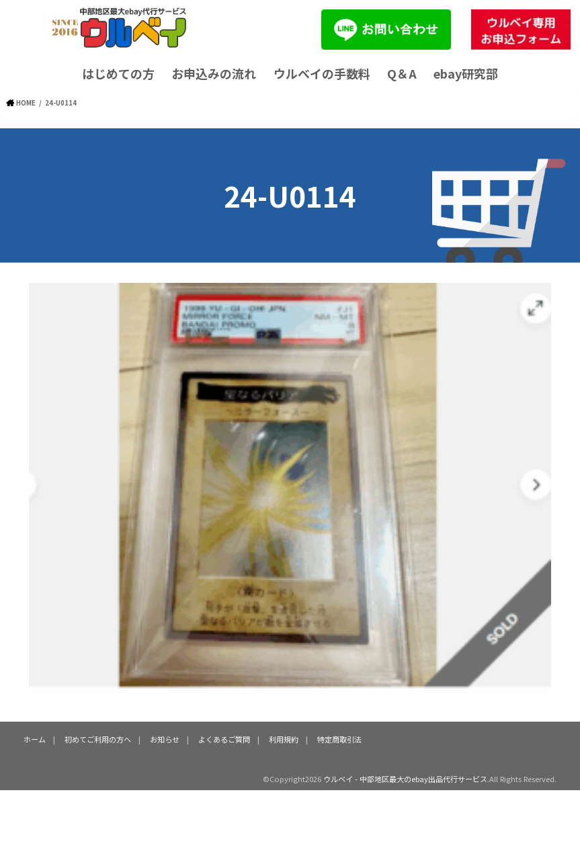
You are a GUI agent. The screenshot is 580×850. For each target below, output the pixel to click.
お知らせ (164, 739)
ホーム (35, 739)
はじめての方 (118, 73)
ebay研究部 (465, 73)
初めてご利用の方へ (98, 739)
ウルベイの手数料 (322, 73)
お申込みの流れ (213, 73)
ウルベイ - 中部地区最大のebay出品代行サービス (405, 778)
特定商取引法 (339, 739)
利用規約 (283, 739)
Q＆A (402, 73)
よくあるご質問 (224, 739)
